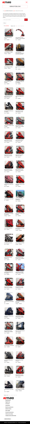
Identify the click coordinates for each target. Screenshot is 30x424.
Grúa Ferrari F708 (7, 374)
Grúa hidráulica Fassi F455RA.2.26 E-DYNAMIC (8, 331)
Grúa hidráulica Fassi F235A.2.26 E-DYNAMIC (8, 287)
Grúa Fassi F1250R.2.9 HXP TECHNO (9, 126)
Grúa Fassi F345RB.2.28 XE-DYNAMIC (20, 82)
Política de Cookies (9, 414)
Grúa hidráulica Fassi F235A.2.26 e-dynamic (8, 141)
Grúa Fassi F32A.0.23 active (8, 38)
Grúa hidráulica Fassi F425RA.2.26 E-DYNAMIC (20, 258)
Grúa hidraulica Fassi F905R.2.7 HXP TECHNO (20, 126)
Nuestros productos (9, 407)
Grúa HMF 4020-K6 (19, 345)
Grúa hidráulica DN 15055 (8, 198)
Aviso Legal (7, 410)
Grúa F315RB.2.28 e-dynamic (8, 82)
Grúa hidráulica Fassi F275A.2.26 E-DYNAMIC (20, 316)
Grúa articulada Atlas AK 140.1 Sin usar (20, 331)
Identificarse (8, 400)
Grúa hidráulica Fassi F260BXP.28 (19, 199)
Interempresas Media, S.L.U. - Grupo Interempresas (16, 422)
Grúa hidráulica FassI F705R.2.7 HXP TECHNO (20, 272)
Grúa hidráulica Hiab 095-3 (9, 390)
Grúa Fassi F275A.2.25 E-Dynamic (8, 360)
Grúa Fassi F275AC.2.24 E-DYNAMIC (9, 316)
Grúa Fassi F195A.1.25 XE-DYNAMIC (20, 185)
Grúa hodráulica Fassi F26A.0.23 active (8, 97)
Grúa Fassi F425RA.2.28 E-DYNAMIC (20, 214)
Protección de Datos (9, 412)
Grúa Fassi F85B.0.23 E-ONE (20, 97)
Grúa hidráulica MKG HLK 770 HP (8, 185)
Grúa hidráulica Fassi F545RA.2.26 (8, 258)
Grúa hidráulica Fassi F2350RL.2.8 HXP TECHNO (20, 38)
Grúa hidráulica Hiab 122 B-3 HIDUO (8, 111)
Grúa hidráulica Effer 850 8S (20, 67)
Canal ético (7, 405)
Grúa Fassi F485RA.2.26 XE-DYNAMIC (8, 272)
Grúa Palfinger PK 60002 (20, 389)
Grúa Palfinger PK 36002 (20, 242)
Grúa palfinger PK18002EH (9, 345)
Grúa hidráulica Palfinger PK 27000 (20, 302)
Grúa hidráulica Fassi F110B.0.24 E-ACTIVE (19, 287)
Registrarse (7, 402)
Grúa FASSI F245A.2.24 (8, 228)
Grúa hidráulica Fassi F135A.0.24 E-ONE (19, 141)
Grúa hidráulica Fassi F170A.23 (19, 360)
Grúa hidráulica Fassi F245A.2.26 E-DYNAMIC (8, 170)
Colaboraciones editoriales (10, 415)
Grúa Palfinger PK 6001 (8, 52)
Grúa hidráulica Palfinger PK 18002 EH (20, 228)
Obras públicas (15, 6)
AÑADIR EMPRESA (7, 418)
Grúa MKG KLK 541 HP (8, 242)
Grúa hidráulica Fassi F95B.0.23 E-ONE (19, 155)
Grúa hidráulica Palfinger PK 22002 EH (8, 214)
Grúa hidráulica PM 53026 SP (9, 302)
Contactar (7, 403)
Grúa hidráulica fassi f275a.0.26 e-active (19, 111)
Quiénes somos (8, 408)
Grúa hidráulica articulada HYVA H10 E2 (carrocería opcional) (20, 53)
